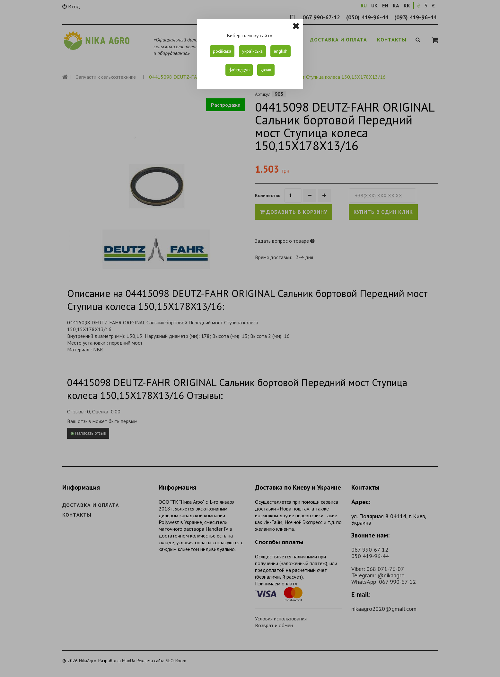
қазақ (265, 70)
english (280, 51)
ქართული (239, 70)
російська (222, 51)
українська (252, 51)
